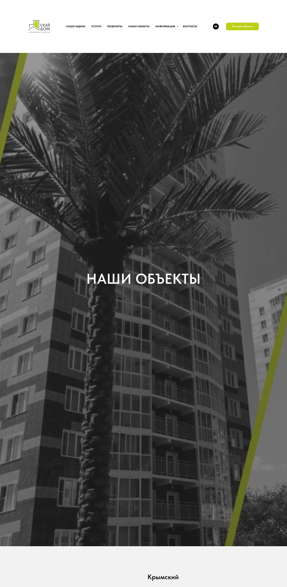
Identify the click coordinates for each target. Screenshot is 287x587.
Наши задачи (75, 26)
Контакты (190, 26)
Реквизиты (114, 26)
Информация (165, 26)
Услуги (96, 26)
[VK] (216, 26)
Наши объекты (138, 26)
